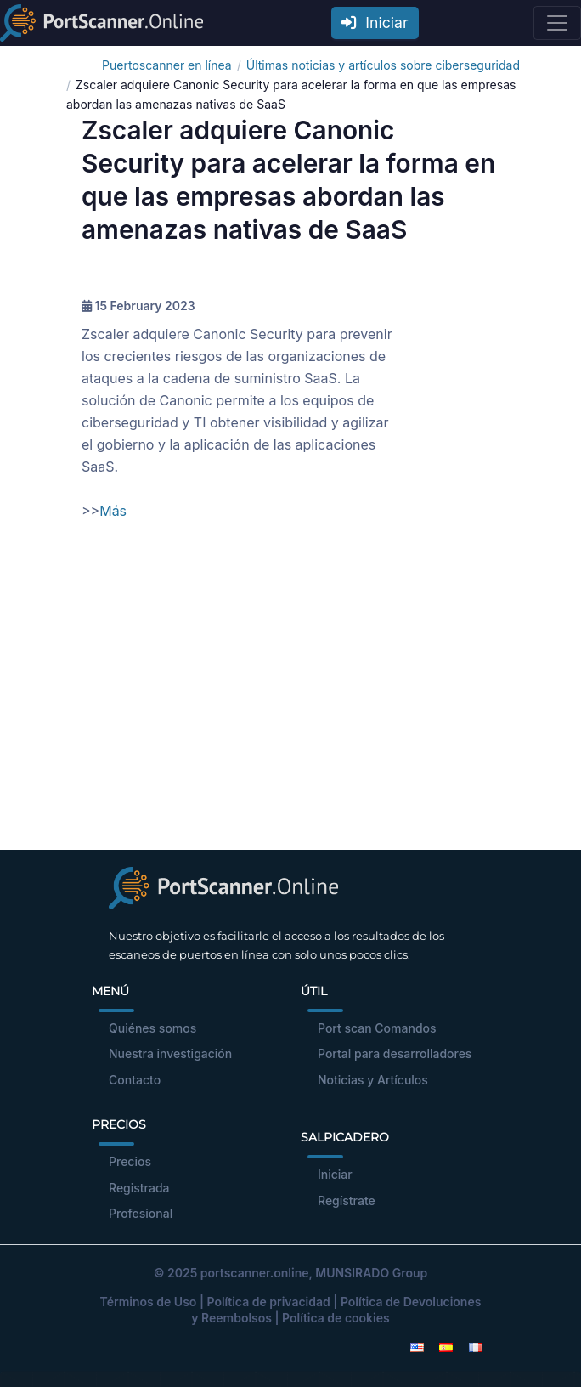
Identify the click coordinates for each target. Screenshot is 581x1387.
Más (113, 510)
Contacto (135, 1080)
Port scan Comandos (377, 1028)
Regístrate (346, 1200)
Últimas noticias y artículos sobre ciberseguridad (383, 65)
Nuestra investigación (170, 1053)
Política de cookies (336, 1318)
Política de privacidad (268, 1301)
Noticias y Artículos (373, 1080)
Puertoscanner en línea (167, 65)
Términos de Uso (148, 1301)
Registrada (139, 1187)
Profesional (140, 1213)
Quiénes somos (152, 1028)
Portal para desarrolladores (394, 1053)
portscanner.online (254, 1272)
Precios (130, 1161)
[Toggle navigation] (557, 23)
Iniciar (374, 22)
